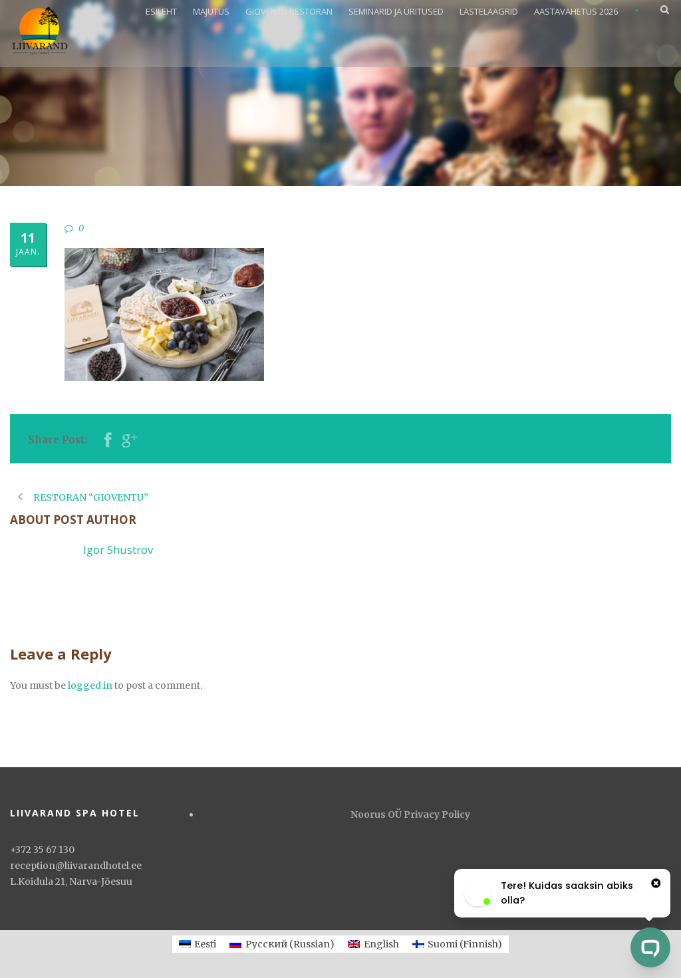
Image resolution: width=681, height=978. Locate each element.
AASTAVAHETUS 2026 (576, 11)
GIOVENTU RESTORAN (289, 11)
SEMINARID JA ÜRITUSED (396, 11)
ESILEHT (161, 11)
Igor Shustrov (118, 549)
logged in (90, 685)
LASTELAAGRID (489, 11)
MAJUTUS (211, 11)
